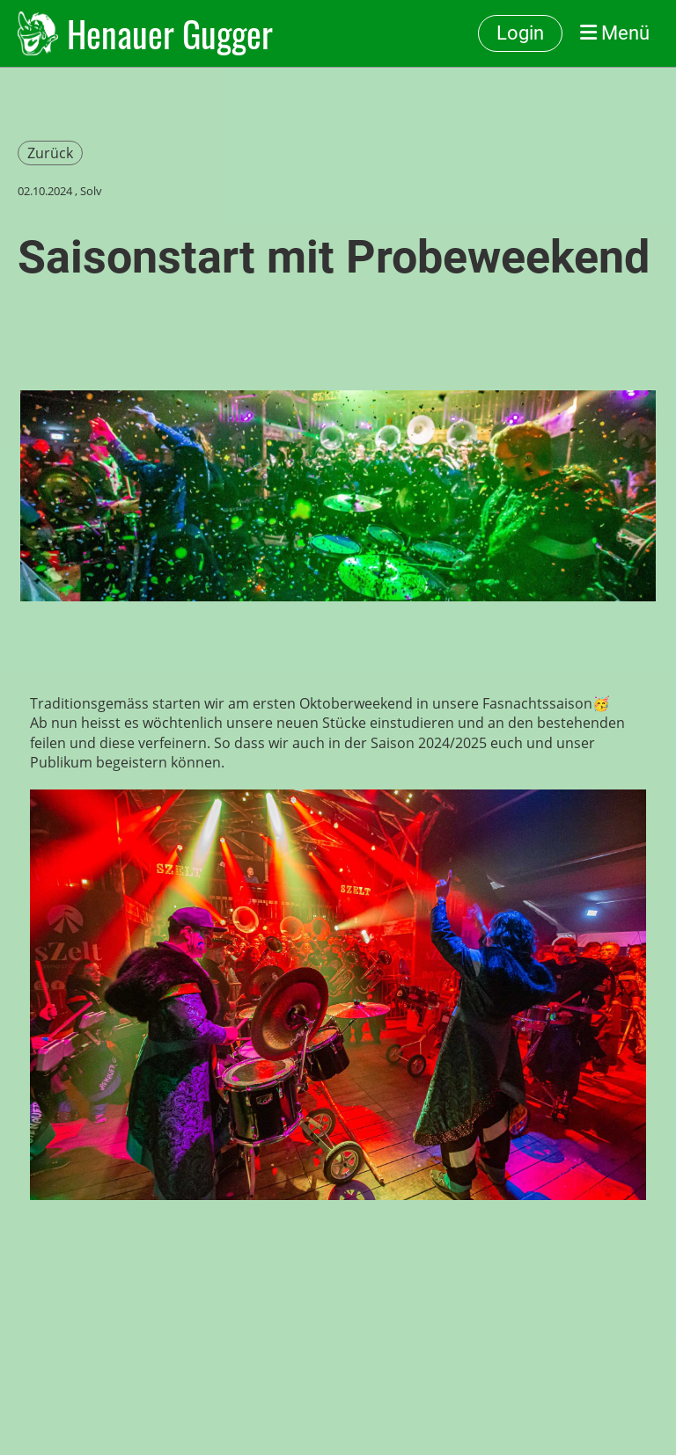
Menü (615, 33)
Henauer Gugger (170, 33)
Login (520, 33)
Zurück (50, 153)
